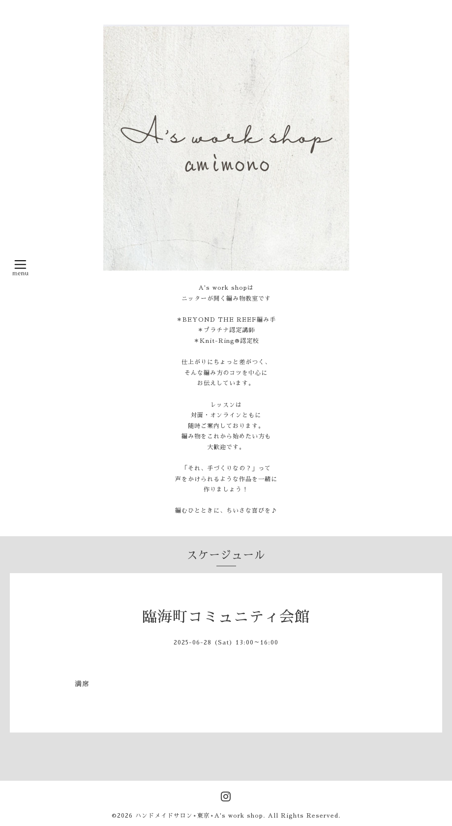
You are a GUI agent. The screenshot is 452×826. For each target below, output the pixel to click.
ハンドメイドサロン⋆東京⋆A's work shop (199, 816)
